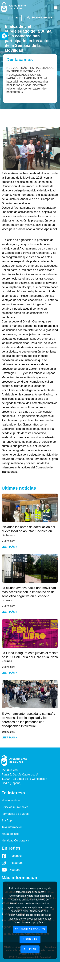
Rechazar (30, 939)
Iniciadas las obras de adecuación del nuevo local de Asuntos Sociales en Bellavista (28, 531)
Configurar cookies (30, 929)
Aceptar (30, 949)
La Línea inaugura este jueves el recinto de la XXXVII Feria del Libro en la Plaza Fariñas (30, 657)
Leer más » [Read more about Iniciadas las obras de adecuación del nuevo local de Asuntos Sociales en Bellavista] (9, 546)
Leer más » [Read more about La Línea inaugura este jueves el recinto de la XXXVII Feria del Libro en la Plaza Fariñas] (9, 672)
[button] (4, 36)
